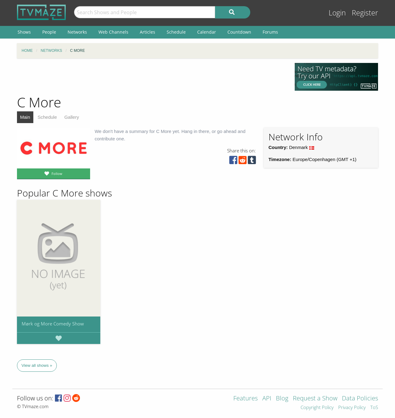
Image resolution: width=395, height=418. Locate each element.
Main (25, 117)
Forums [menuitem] (270, 32)
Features (245, 398)
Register (365, 13)
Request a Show (315, 398)
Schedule (47, 117)
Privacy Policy (352, 407)
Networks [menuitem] (77, 32)
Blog (282, 398)
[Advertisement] (151, 77)
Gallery (71, 117)
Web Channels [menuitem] (113, 32)
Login (337, 13)
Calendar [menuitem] (206, 32)
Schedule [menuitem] (176, 32)
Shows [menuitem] (24, 32)
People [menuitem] (49, 32)
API (266, 398)
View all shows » (37, 365)
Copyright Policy (317, 407)
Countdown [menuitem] (239, 32)
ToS (374, 407)
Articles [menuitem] (147, 32)
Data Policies (360, 398)
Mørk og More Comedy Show (53, 324)
